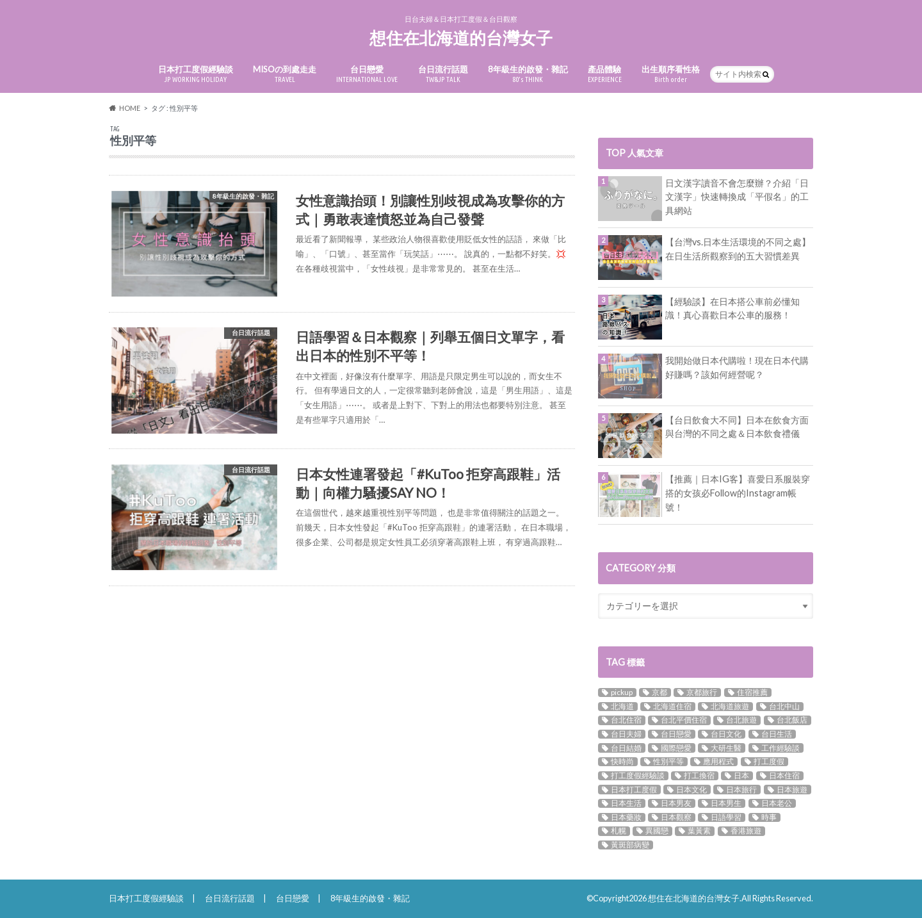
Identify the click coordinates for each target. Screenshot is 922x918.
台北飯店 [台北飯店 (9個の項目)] (792, 720)
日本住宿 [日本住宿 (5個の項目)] (784, 775)
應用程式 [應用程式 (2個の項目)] (718, 761)
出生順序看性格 (671, 74)
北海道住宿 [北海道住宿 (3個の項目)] (672, 706)
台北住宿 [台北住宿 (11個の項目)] (626, 720)
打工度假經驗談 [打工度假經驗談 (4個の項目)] (638, 775)
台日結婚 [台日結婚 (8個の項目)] (626, 747)
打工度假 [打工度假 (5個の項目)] (769, 761)
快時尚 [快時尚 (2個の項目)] (622, 761)
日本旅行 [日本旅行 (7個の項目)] (741, 789)
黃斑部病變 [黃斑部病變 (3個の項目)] (630, 844)
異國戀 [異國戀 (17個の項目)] (656, 830)
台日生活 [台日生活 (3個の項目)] (776, 734)
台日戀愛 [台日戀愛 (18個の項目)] (676, 734)
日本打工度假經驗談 (195, 74)
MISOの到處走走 (284, 74)
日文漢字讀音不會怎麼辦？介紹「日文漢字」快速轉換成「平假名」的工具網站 (737, 196)
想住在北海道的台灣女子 (461, 38)
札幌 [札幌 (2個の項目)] (618, 830)
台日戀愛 (367, 74)
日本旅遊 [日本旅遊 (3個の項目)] (792, 789)
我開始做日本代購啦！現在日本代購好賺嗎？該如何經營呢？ (737, 367)
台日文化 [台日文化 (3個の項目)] (726, 734)
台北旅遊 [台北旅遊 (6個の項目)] (741, 720)
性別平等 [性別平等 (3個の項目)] (668, 761)
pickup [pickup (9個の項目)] (622, 692)
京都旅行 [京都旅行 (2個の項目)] (701, 692)
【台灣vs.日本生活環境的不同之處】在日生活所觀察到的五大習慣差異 (738, 248)
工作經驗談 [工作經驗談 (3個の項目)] (780, 747)
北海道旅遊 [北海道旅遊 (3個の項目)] (730, 706)
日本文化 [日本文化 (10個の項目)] (691, 789)
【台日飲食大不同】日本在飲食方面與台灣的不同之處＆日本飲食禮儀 (737, 426)
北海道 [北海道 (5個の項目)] (622, 706)
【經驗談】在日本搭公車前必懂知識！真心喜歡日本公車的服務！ (732, 308)
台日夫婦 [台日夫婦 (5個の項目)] (626, 734)
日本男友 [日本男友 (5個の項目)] (676, 803)
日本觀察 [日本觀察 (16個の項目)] (676, 817)
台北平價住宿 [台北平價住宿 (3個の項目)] (684, 720)
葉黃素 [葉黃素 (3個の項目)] (699, 830)
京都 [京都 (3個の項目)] (659, 692)
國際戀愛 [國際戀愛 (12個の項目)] (676, 747)
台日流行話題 (443, 74)
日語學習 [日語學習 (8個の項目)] (726, 817)
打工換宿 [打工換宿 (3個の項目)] (699, 775)
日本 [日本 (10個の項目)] (741, 775)
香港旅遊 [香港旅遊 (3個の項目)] (746, 830)
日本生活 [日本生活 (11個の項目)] (626, 803)
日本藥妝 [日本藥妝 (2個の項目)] (626, 817)
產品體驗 (605, 74)
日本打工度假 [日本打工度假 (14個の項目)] (634, 789)
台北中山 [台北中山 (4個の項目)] (784, 706)
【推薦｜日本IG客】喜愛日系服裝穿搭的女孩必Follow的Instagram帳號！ (737, 492)
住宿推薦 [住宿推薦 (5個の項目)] (752, 692)
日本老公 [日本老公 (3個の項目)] (776, 803)
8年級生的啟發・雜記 (528, 74)
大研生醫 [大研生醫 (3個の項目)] (726, 747)
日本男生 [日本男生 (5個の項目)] (726, 803)
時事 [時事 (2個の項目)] (769, 817)
